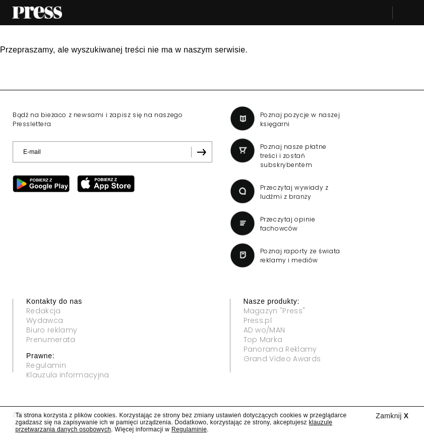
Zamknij (392, 416)
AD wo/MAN (264, 330)
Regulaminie (189, 429)
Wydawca (44, 320)
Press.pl (258, 320)
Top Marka (263, 340)
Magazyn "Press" (275, 311)
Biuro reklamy (51, 330)
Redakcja (43, 311)
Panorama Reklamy (280, 349)
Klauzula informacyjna (67, 375)
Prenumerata (51, 340)
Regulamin (46, 365)
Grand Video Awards (282, 359)
